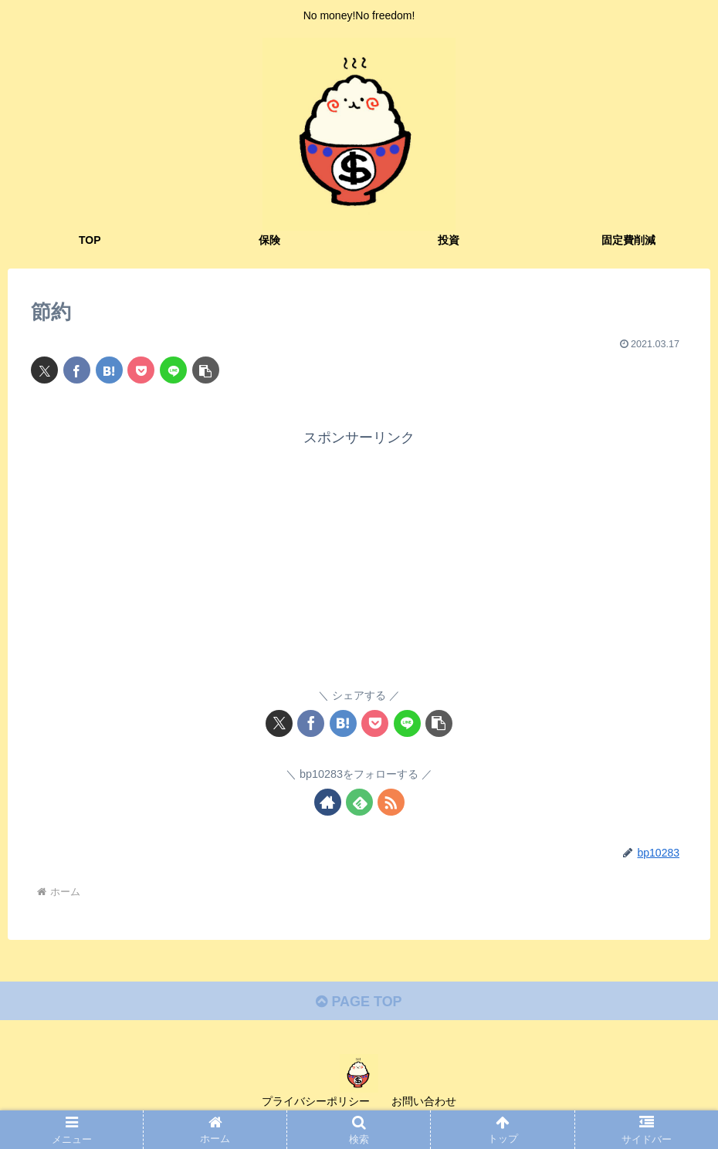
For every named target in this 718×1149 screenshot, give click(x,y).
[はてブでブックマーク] (109, 370)
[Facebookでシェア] (76, 370)
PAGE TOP (358, 1001)
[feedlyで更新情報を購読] (359, 802)
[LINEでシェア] (173, 370)
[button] (205, 370)
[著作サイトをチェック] (327, 802)
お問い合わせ (423, 1101)
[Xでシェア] (44, 370)
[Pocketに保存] (140, 370)
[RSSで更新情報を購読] (391, 802)
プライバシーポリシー (316, 1101)
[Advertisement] (359, 558)
